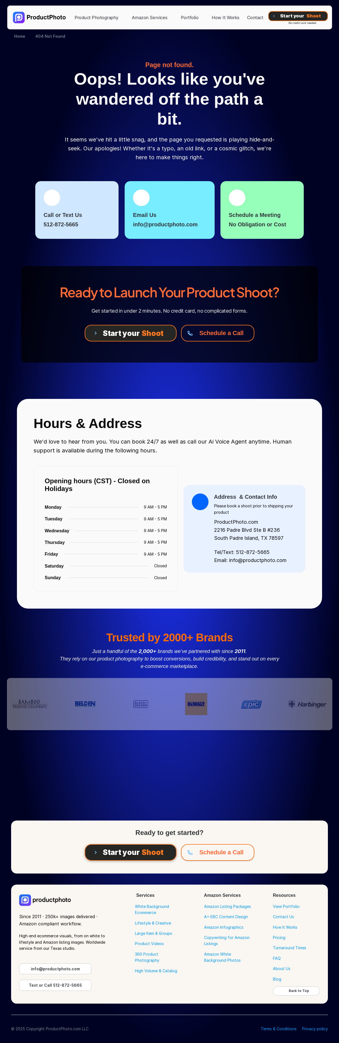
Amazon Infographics (223, 927)
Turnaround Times (289, 947)
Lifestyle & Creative (153, 923)
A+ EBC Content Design (226, 916)
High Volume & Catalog (156, 970)
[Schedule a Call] (217, 333)
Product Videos (149, 943)
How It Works (285, 927)
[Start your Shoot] (298, 16)
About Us (281, 968)
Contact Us (283, 916)
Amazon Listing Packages (227, 906)
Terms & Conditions (279, 1028)
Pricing (279, 937)
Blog (277, 979)
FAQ (277, 958)
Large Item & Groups (153, 933)
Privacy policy (315, 1028)
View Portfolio (286, 906)
